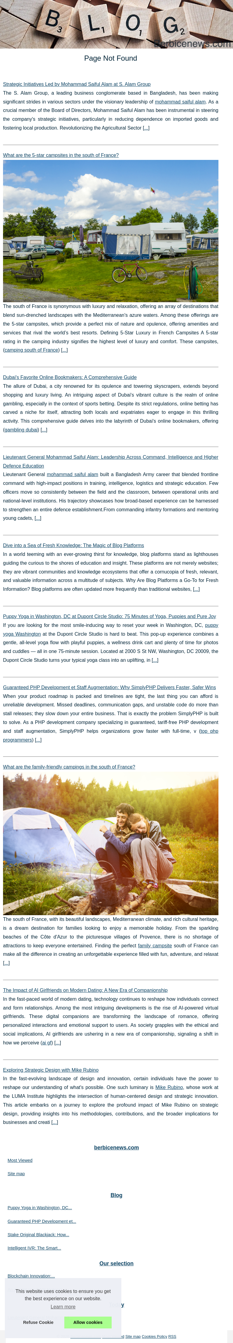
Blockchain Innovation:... (31, 1276)
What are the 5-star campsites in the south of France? (61, 155)
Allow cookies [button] (88, 1322)
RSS (172, 1336)
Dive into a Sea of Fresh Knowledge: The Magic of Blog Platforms (73, 545)
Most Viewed (20, 1160)
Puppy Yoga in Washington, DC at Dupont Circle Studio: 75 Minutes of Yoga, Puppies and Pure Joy (109, 616)
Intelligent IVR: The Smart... (34, 1248)
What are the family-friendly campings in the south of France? (69, 767)
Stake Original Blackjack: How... (38, 1234)
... (146, 127)
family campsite (155, 945)
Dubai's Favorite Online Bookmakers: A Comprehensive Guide (70, 377)
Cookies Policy (154, 1336)
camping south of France (31, 350)
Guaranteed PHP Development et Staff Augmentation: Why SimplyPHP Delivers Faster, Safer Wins (109, 687)
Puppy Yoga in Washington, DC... (40, 1207)
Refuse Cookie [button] (38, 1322)
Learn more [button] (63, 1306)
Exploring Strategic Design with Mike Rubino (51, 1070)
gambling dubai (21, 429)
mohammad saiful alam (180, 101)
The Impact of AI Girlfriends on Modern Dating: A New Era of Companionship (85, 990)
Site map (16, 1173)
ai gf (46, 1042)
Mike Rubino (169, 1087)
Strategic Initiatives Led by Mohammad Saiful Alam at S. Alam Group (76, 84)
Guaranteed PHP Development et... (42, 1221)
